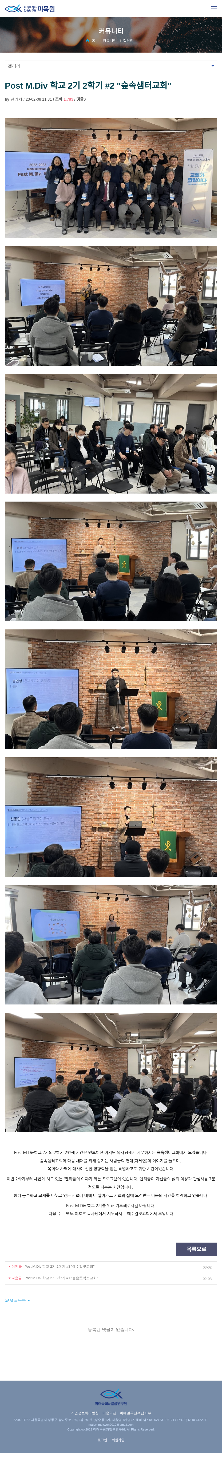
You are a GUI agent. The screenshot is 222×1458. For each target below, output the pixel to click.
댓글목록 (15, 1300)
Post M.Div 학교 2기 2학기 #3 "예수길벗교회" (59, 1266)
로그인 (102, 1440)
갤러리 (128, 40)
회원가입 (118, 1440)
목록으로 (197, 1249)
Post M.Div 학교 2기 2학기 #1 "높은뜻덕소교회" (61, 1278)
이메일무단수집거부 (135, 1413)
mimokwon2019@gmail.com (114, 1424)
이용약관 (109, 1413)
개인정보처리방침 (85, 1413)
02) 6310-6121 (164, 1419)
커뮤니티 (110, 40)
